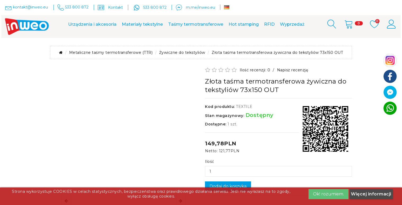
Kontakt (115, 7)
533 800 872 (155, 7)
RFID (269, 24)
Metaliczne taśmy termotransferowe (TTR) (111, 52)
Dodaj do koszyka (228, 186)
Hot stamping (244, 24)
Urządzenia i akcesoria (92, 24)
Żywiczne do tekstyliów (182, 52)
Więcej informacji (371, 194)
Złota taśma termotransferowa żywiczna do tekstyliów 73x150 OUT (277, 52)
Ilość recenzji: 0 (255, 70)
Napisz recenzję (292, 70)
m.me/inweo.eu (200, 7)
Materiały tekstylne (142, 24)
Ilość (209, 161)
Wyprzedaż (292, 24)
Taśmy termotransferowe (195, 24)
